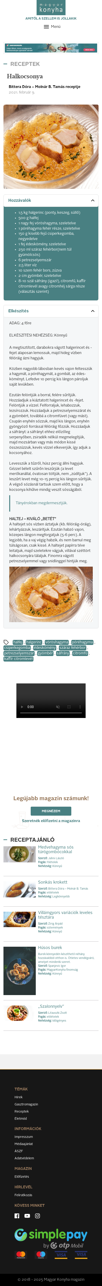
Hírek (19, 1097)
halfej (17, 642)
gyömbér (45, 653)
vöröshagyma (56, 642)
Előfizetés (22, 1176)
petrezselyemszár (19, 653)
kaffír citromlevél (18, 659)
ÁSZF (19, 1151)
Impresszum (24, 1137)
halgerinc (34, 642)
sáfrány (63, 653)
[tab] (51, 201)
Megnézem (51, 811)
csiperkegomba (17, 648)
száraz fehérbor (73, 648)
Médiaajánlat (24, 1144)
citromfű (80, 653)
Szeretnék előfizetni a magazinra (51, 821)
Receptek (22, 1111)
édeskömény (45, 648)
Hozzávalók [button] (52, 200)
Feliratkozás (23, 1195)
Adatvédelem (24, 1158)
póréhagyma (82, 642)
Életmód (21, 1118)
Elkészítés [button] (52, 311)
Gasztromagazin (26, 1104)
